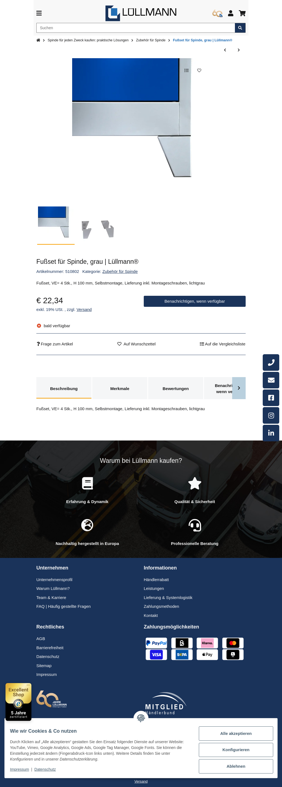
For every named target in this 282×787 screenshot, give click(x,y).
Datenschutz (48, 769)
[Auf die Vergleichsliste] (184, 71)
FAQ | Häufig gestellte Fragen (63, 606)
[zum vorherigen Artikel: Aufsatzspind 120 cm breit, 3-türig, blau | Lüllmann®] (225, 50)
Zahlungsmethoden (161, 606)
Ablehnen (232, 766)
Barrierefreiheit (49, 647)
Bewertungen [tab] (175, 388)
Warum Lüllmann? (53, 588)
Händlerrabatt (156, 579)
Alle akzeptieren (232, 733)
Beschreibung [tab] (64, 388)
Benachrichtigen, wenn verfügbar (194, 301)
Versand (84, 309)
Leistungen (154, 588)
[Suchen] (135, 28)
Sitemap (43, 665)
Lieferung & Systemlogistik (168, 597)
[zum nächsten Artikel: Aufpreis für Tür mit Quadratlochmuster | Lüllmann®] (239, 50)
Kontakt (151, 615)
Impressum (23, 769)
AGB (40, 638)
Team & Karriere (51, 597)
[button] (230, 13)
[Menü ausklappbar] (39, 13)
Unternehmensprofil (54, 579)
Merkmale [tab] (119, 388)
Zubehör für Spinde (120, 271)
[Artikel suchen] (240, 28)
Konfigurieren (232, 749)
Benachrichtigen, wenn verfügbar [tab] (231, 388)
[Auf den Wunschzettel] (198, 71)
